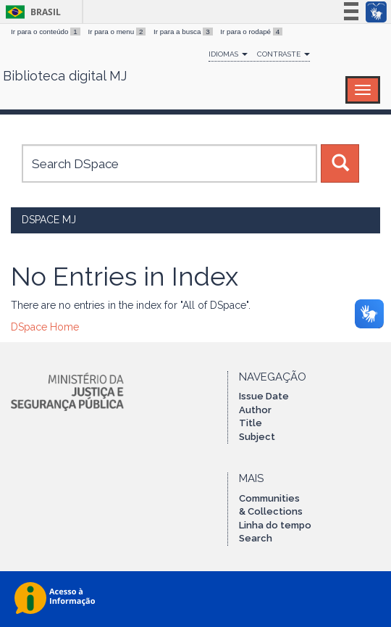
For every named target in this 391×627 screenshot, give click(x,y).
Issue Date (264, 396)
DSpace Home (45, 327)
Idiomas (228, 54)
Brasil (30, 12)
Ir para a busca (184, 32)
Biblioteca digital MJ (65, 76)
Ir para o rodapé (251, 32)
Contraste (283, 54)
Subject (257, 436)
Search (255, 538)
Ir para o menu (118, 32)
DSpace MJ (49, 219)
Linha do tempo (275, 525)
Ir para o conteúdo (46, 32)
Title (250, 423)
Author (255, 409)
